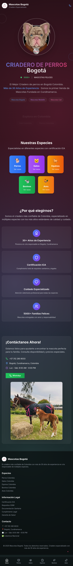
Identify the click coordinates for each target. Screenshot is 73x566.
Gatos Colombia (8, 481)
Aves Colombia (7, 491)
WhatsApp (15, 375)
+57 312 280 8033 (11, 526)
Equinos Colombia (9, 484)
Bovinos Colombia (9, 488)
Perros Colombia (8, 478)
